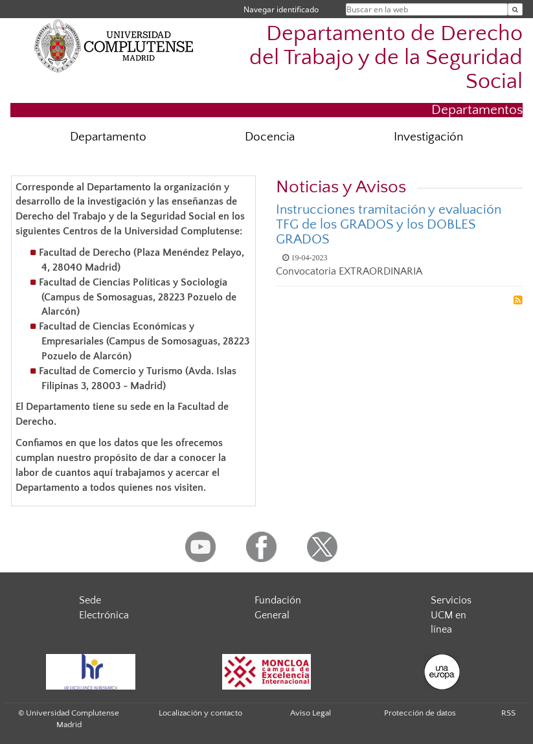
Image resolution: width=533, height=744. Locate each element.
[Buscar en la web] (515, 9)
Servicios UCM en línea (451, 615)
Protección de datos (420, 712)
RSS (508, 712)
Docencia (270, 137)
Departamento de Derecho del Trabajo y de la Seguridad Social (386, 58)
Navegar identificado (281, 9)
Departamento (108, 137)
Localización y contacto (200, 712)
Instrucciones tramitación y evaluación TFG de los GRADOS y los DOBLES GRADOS (388, 224)
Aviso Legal (310, 712)
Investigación (428, 137)
